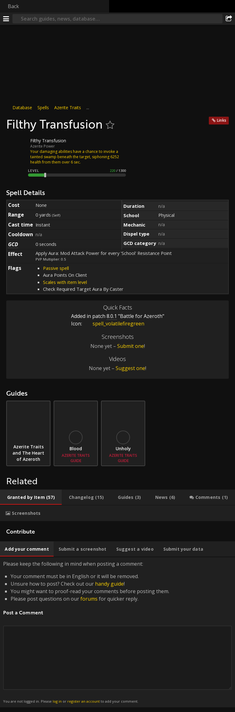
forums (89, 598)
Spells (43, 107)
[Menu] (6, 18)
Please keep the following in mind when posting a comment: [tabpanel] (117, 632)
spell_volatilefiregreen (113, 323)
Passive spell (56, 268)
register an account (83, 701)
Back (13, 6)
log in (57, 701)
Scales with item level (65, 282)
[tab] (31, 497)
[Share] (229, 18)
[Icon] (16, 145)
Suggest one (130, 368)
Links (221, 120)
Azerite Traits (67, 107)
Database (22, 107)
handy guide (109, 583)
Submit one (130, 346)
